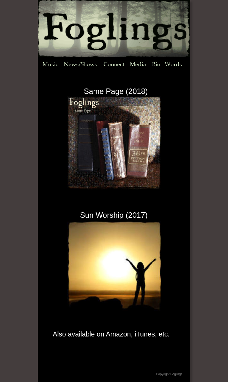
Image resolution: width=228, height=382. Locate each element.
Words (173, 64)
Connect (114, 64)
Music (50, 64)
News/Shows (80, 64)
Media (138, 64)
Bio (156, 64)
